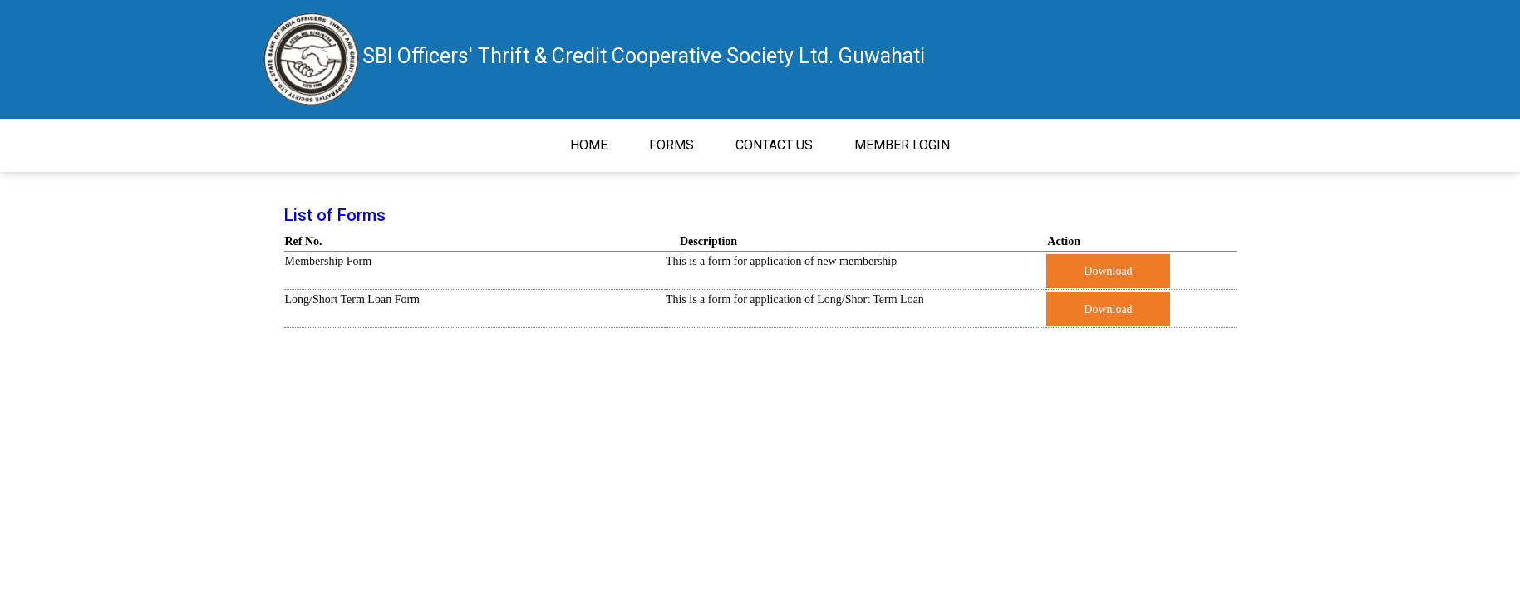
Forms (671, 145)
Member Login (902, 145)
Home (599, 144)
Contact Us (774, 145)
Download (1108, 271)
